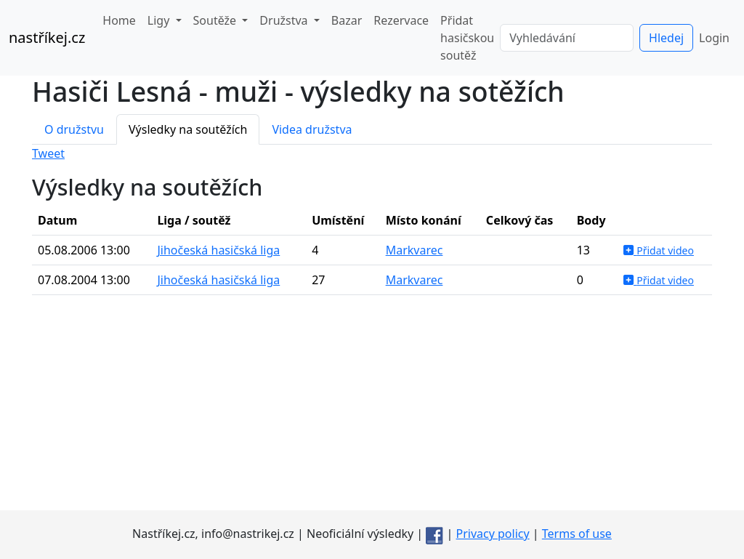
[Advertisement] (372, 408)
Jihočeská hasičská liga (218, 250)
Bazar (346, 20)
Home (119, 20)
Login (714, 38)
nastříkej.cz (47, 37)
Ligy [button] (160, 20)
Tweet (48, 153)
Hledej (666, 38)
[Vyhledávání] (567, 38)
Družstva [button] (284, 20)
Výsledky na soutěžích (188, 129)
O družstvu (74, 129)
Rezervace (401, 20)
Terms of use (577, 534)
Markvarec (414, 250)
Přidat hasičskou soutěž (467, 37)
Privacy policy (493, 534)
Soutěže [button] (216, 20)
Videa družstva (312, 129)
